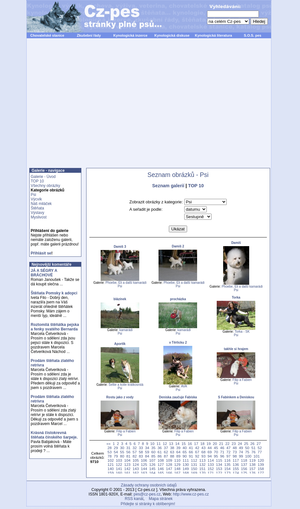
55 (122, 452)
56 (128, 452)
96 (222, 456)
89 (178, 456)
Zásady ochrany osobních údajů (149, 485)
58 (141, 452)
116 (227, 460)
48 (234, 448)
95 (216, 456)
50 (247, 448)
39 (178, 448)
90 (185, 456)
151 (202, 469)
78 (109, 456)
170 (202, 473)
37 (166, 448)
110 (177, 460)
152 (211, 469)
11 (159, 443)
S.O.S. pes (252, 35)
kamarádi (125, 330)
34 (147, 448)
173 (227, 473)
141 (119, 469)
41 (191, 448)
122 (119, 464)
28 (109, 448)
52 (260, 448)
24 (240, 443)
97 (228, 456)
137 (244, 464)
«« (108, 443)
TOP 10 (37, 181)
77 (260, 452)
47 (228, 448)
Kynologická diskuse (171, 35)
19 (208, 443)
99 (241, 456)
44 (210, 448)
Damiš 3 (120, 246)
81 (128, 456)
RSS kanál (134, 498)
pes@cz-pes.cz (147, 494)
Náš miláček (41, 203)
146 (161, 469)
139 (261, 464)
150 (194, 469)
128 (169, 464)
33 (141, 448)
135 (227, 464)
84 (147, 456)
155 (235, 469)
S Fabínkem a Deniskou (236, 397)
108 (161, 460)
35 (153, 448)
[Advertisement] (60, 106)
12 (165, 443)
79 (116, 456)
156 (244, 469)
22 (227, 443)
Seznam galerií (168, 185)
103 (119, 460)
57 (134, 452)
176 (252, 473)
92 (197, 456)
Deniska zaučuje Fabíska (178, 397)
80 (122, 456)
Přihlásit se (41, 253)
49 (241, 448)
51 (253, 448)
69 (210, 452)
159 (110, 473)
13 (171, 443)
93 (203, 456)
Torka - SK (242, 331)
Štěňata (37, 208)
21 (221, 443)
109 (169, 460)
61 (160, 452)
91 (191, 456)
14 (177, 443)
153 (219, 469)
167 (177, 473)
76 (253, 452)
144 (144, 469)
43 (203, 448)
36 (160, 448)
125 (144, 464)
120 (261, 460)
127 (161, 464)
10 (152, 443)
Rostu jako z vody (119, 397)
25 (246, 443)
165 (161, 473)
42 (197, 448)
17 (196, 443)
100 (248, 456)
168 (186, 473)
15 (184, 443)
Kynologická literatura (213, 35)
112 (194, 460)
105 (135, 460)
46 (222, 448)
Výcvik (36, 199)
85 (153, 456)
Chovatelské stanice (47, 35)
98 (234, 456)
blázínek (120, 299)
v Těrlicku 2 (178, 342)
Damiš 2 (178, 246)
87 (166, 456)
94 (210, 456)
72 (228, 452)
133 (211, 464)
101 (256, 456)
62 (166, 452)
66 (191, 452)
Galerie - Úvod (43, 176)
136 (235, 464)
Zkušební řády (89, 35)
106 (144, 460)
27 (259, 443)
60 (153, 452)
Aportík (119, 344)
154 (227, 469)
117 (235, 460)
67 (197, 452)
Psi (33, 194)
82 (134, 456)
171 (211, 473)
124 (135, 464)
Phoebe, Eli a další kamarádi (125, 282)
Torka (236, 297)
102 (110, 460)
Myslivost (39, 217)
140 (110, 469)
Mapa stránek (161, 498)
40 (185, 448)
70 (216, 452)
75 (247, 452)
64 (178, 452)
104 (127, 460)
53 (109, 452)
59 (147, 452)
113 (202, 460)
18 (202, 443)
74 (241, 452)
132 (202, 464)
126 (152, 464)
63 (172, 452)
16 (190, 443)
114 (211, 460)
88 (172, 456)
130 (186, 464)
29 (116, 448)
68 (203, 452)
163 (144, 473)
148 (177, 469)
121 (110, 464)
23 (234, 443)
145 (152, 469)
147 (169, 469)
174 (235, 473)
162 (135, 473)
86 (160, 456)
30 (122, 448)
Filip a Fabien (242, 380)
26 (252, 443)
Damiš (236, 243)
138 (252, 464)
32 (134, 448)
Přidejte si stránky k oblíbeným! (148, 504)
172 (219, 473)
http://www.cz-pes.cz (191, 494)
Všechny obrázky (45, 185)
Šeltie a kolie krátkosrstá (126, 384)
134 (219, 464)
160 (119, 473)
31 (128, 448)
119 (252, 460)
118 (244, 460)
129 (177, 464)
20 (215, 443)
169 (194, 473)
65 (185, 452)
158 (261, 469)
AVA (184, 386)
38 (172, 448)
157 (252, 469)
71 (222, 452)
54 (116, 452)
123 (127, 464)
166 (169, 473)
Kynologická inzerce (130, 35)
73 (234, 452)
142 (127, 469)
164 (152, 473)
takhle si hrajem (236, 349)
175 (244, 473)
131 (194, 464)
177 (261, 473)
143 (135, 469)
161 (127, 473)
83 (141, 456)
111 (186, 460)
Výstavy (37, 212)
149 (186, 469)
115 (219, 460)
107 (152, 460)
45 (216, 448)
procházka (178, 299)
